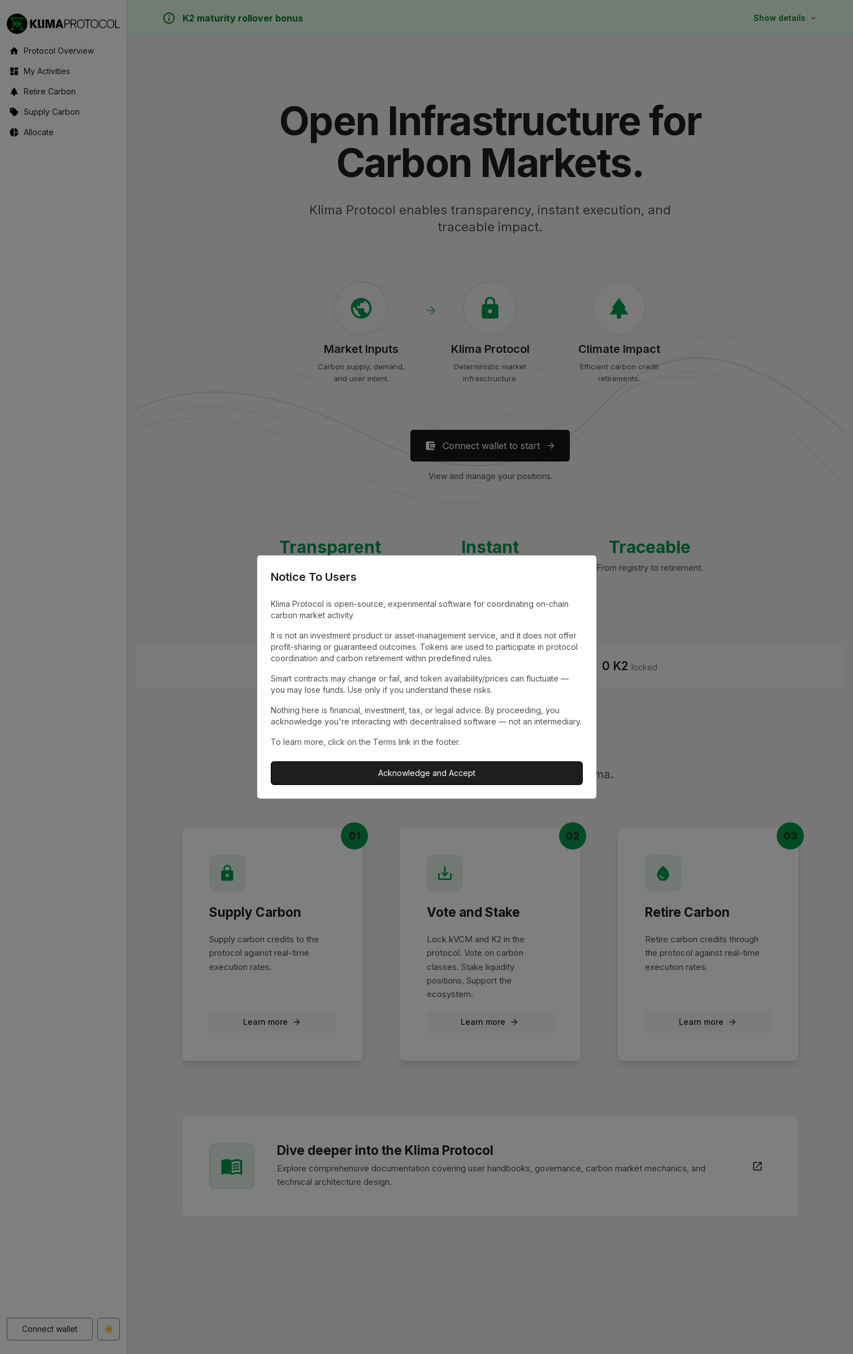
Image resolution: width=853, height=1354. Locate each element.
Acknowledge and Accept (426, 773)
